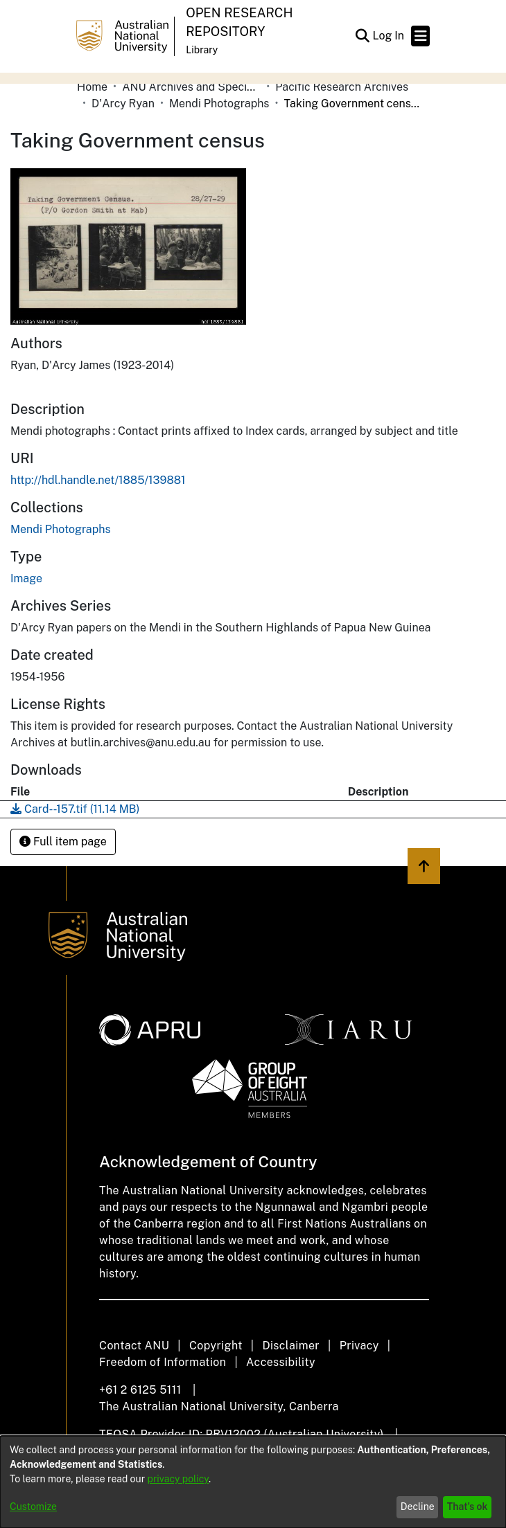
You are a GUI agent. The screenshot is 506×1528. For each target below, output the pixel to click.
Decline (418, 1506)
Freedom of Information (162, 1362)
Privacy (359, 1345)
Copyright (216, 1345)
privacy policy (178, 1478)
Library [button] (202, 49)
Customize (33, 1506)
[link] (60, 529)
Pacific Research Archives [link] (341, 86)
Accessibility (280, 1362)
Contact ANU (134, 1345)
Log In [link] (388, 35)
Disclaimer (291, 1345)
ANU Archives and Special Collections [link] (191, 86)
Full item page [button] (63, 841)
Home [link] (92, 86)
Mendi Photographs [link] (219, 103)
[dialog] (253, 1482)
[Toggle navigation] (420, 36)
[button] (362, 36)
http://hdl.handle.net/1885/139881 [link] (98, 480)
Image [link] (26, 578)
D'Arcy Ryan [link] (123, 103)
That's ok (467, 1506)
